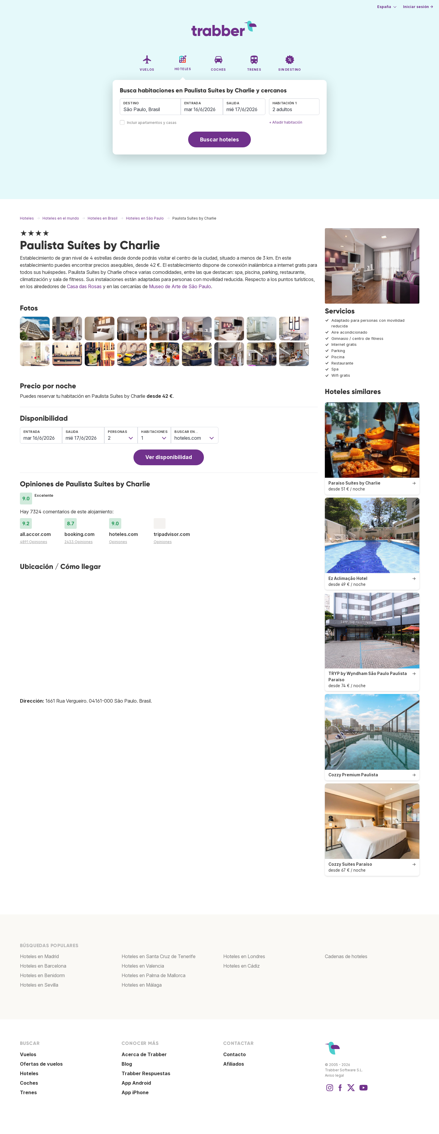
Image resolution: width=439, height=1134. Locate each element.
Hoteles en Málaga (142, 985)
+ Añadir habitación (285, 122)
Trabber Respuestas (146, 1073)
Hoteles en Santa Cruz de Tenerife (159, 956)
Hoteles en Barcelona (43, 966)
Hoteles (29, 1073)
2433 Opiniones (78, 542)
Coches (29, 1083)
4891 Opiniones (33, 542)
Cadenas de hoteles (346, 956)
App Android (136, 1083)
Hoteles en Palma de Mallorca (153, 975)
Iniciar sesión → (418, 6)
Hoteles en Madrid (39, 956)
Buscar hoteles (219, 139)
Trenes (28, 1092)
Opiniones (118, 542)
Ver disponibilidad (168, 457)
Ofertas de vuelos (41, 1064)
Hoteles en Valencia (143, 966)
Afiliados (233, 1064)
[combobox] (150, 106)
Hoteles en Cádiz (241, 966)
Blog (127, 1064)
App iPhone (135, 1092)
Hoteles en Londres (244, 956)
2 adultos (282, 109)
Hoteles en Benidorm (42, 975)
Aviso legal (334, 1075)
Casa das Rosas (84, 286)
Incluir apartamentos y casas (152, 123)
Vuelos (28, 1054)
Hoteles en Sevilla (39, 985)
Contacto (234, 1054)
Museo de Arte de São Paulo (180, 286)
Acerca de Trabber (144, 1054)
